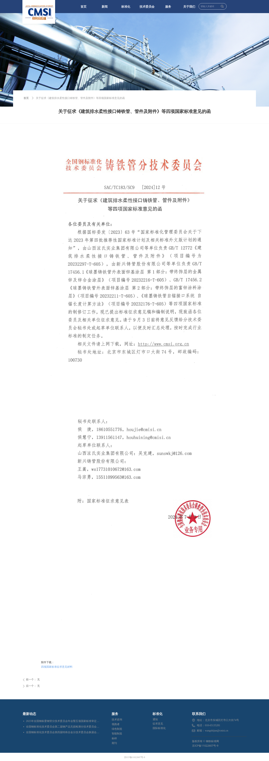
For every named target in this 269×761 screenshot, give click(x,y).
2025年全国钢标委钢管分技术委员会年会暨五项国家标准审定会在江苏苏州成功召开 (63, 721)
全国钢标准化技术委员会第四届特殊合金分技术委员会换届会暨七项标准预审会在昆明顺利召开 (63, 732)
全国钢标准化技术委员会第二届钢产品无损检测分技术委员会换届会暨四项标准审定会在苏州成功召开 (63, 726)
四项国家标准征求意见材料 (56, 666)
